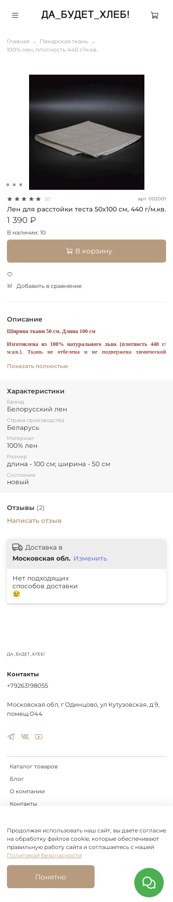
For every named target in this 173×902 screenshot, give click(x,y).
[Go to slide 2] (13, 184)
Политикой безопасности (44, 855)
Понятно (50, 877)
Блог (17, 778)
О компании (27, 791)
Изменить (90, 558)
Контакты (23, 803)
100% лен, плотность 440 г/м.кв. (52, 49)
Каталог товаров (34, 766)
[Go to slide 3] (20, 184)
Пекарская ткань (64, 41)
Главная (18, 41)
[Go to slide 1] (7, 184)
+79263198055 (27, 685)
